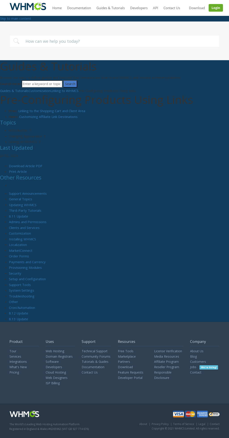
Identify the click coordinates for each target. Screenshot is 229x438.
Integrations (18, 361)
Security (15, 273)
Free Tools (126, 351)
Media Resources (166, 356)
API (155, 8)
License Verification (168, 351)
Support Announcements (28, 193)
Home (57, 8)
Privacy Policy (160, 424)
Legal (202, 424)
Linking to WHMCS (64, 90)
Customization (40, 90)
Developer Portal (130, 378)
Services (15, 356)
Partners (124, 361)
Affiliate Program (166, 361)
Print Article (18, 171)
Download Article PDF (25, 166)
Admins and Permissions (28, 222)
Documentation (79, 8)
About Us (197, 351)
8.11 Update (18, 216)
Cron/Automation (22, 307)
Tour (12, 351)
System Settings (21, 290)
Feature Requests (130, 372)
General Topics (20, 199)
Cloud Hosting (56, 372)
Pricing (14, 372)
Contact (195, 372)
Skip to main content (15, 18)
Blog (193, 356)
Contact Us (171, 8)
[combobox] (114, 41)
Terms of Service (183, 424)
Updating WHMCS (22, 205)
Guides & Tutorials (110, 8)
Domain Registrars (59, 356)
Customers (198, 361)
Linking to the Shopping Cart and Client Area (51, 111)
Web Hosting (55, 351)
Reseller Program (166, 367)
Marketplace (127, 356)
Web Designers (57, 378)
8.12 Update (18, 313)
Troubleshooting (21, 296)
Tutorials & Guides (95, 361)
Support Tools (20, 284)
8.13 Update (18, 319)
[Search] (42, 84)
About (143, 424)
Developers (139, 8)
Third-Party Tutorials (25, 210)
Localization (18, 244)
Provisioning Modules (25, 267)
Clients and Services (24, 227)
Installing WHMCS (22, 239)
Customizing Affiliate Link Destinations (48, 116)
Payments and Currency (27, 262)
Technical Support (95, 351)
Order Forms (19, 256)
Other (13, 301)
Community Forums (96, 356)
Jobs (204, 367)
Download (197, 8)
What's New (18, 367)
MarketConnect (20, 250)
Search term (10, 83)
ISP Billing (53, 383)
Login (216, 8)
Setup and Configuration (27, 279)
